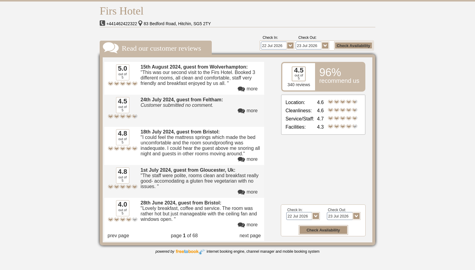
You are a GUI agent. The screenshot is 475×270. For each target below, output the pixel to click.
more (252, 88)
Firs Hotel (122, 11)
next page (250, 235)
